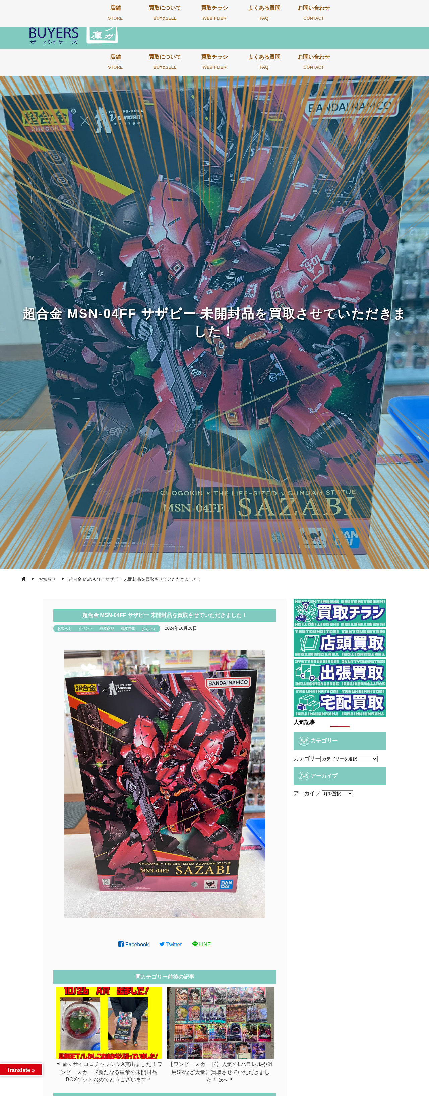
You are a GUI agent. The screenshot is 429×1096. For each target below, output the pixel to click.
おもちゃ (149, 628)
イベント (85, 628)
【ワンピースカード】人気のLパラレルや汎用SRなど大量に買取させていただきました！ (220, 1071)
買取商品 (107, 628)
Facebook (133, 944)
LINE (201, 944)
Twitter (170, 944)
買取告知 (128, 628)
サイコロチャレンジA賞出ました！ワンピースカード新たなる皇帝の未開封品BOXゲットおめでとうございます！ (111, 1071)
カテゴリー (307, 758)
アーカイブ (307, 793)
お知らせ (64, 628)
